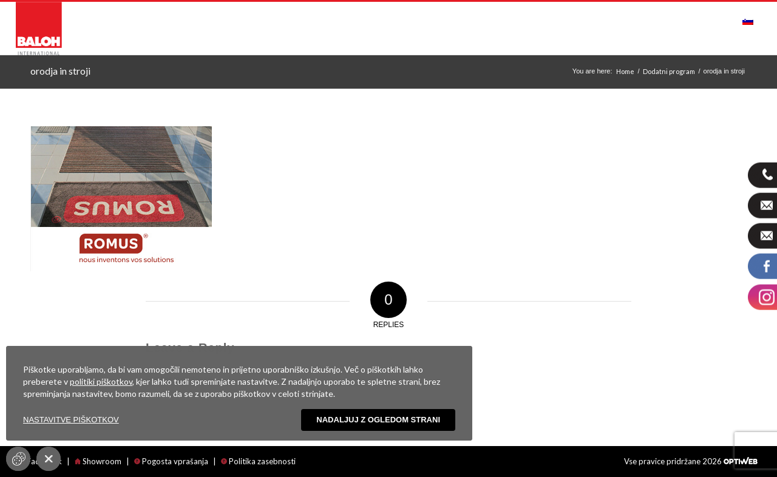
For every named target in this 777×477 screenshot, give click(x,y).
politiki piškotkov (101, 381)
